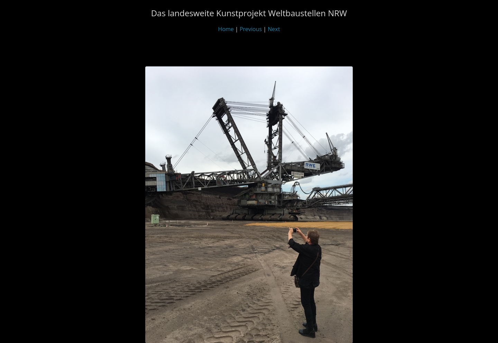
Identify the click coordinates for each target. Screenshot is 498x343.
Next (274, 29)
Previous (251, 29)
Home (226, 29)
